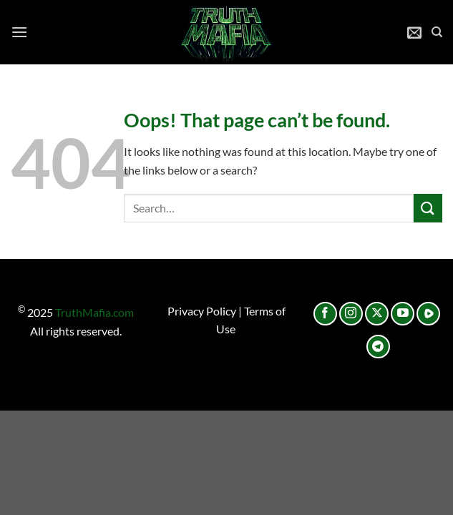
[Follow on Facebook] (325, 313)
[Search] (437, 32)
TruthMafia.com (94, 312)
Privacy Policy (201, 311)
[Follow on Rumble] (428, 313)
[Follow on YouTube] (402, 313)
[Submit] (428, 208)
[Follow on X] (377, 313)
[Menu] (19, 31)
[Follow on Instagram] (351, 313)
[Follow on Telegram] (378, 346)
